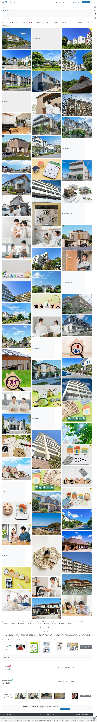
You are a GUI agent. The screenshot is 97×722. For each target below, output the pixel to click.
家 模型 (51, 621)
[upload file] (56, 2)
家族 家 (21, 621)
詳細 (88, 720)
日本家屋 (29, 621)
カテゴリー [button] (65, 2)
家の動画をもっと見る (85, 695)
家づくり (5, 623)
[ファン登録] (95, 10)
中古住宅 (81, 621)
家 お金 (46, 623)
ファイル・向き (22, 22)
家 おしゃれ (30, 623)
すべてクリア (15, 25)
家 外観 (44, 621)
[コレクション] (95, 14)
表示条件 (64, 22)
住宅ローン (13, 621)
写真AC (3, 7)
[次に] (55, 628)
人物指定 (38, 22)
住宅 (37, 621)
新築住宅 (38, 623)
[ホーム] (95, 7)
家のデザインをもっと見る (85, 647)
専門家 (61, 623)
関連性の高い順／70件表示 (84, 22)
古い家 (13, 623)
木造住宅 (69, 623)
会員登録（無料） (77, 2)
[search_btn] (60, 2)
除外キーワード (47, 22)
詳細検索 (56, 22)
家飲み (74, 621)
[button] (53, 2)
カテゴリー (13, 22)
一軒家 (59, 621)
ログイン (86, 2)
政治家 (54, 623)
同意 (91, 720)
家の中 (66, 621)
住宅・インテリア (6, 25)
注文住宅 (21, 623)
